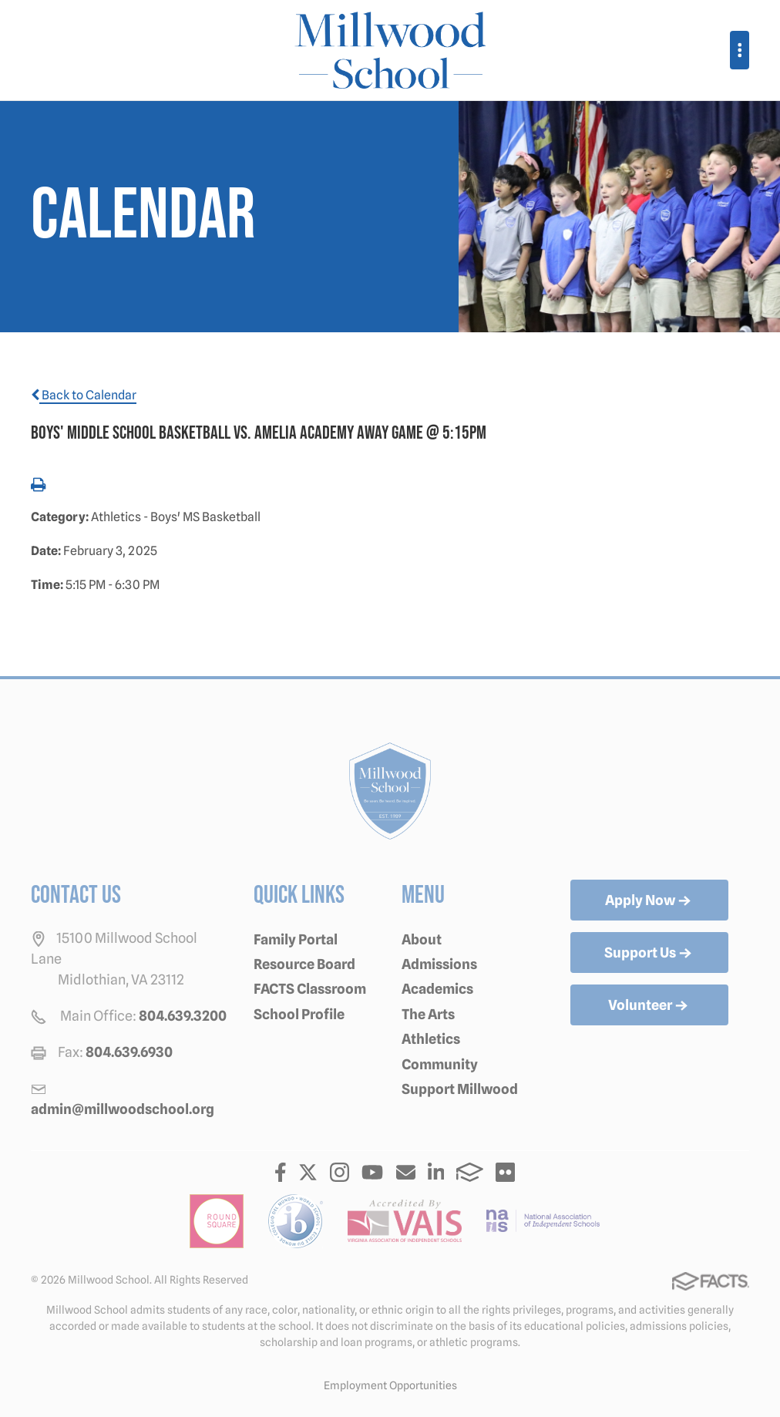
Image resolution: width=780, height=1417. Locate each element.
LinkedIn (436, 1172)
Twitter (308, 1172)
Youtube (372, 1172)
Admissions (439, 964)
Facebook (280, 1172)
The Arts (428, 1014)
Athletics (431, 1039)
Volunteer (649, 1006)
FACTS (469, 1172)
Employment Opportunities (390, 1385)
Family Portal (296, 939)
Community (440, 1064)
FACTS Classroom (310, 989)
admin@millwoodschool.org (122, 1109)
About (422, 939)
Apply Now (649, 901)
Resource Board (304, 964)
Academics (437, 989)
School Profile (299, 1014)
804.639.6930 (129, 1052)
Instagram (339, 1172)
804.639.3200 (183, 1016)
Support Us (649, 953)
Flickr (505, 1172)
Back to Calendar (83, 395)
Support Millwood (460, 1089)
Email (405, 1172)
